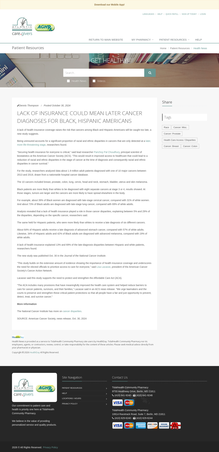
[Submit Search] (150, 73)
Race (166, 127)
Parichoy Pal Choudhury (107, 152)
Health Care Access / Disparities (180, 140)
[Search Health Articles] (103, 73)
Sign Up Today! (189, 14)
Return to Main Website (106, 39)
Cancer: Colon (190, 146)
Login (203, 14)
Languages (148, 14)
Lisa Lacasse (103, 266)
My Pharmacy (141, 39)
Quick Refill (172, 14)
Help (159, 14)
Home (163, 48)
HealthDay (35, 352)
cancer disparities (72, 311)
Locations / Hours (71, 398)
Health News (76, 81)
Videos (99, 81)
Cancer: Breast (171, 146)
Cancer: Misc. (180, 127)
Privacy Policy (70, 404)
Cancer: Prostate (172, 133)
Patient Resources (173, 39)
